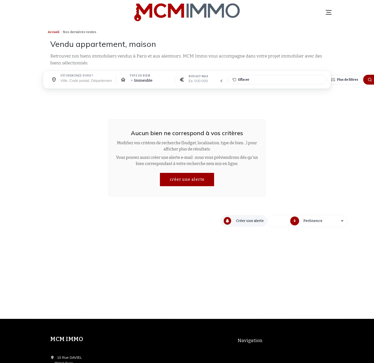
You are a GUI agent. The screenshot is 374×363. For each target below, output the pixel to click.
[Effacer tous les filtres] (277, 79)
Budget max (198, 76)
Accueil (53, 32)
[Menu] (328, 12)
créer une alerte (187, 179)
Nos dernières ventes (79, 32)
